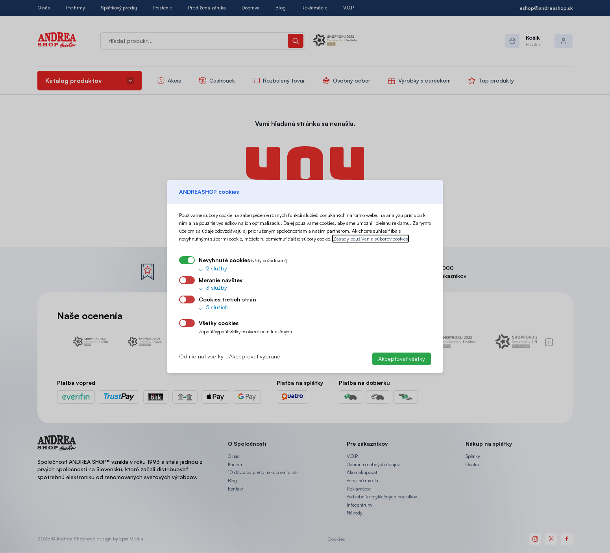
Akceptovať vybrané (254, 356)
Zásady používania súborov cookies (370, 238)
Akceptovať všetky (401, 358)
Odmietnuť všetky (201, 356)
